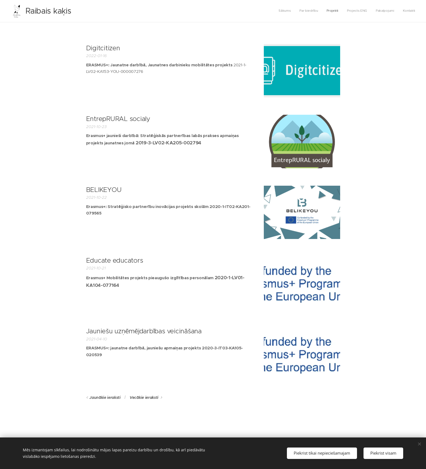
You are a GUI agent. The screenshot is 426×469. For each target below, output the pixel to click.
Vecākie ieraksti (144, 397)
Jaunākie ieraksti (105, 397)
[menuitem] (373, 11)
